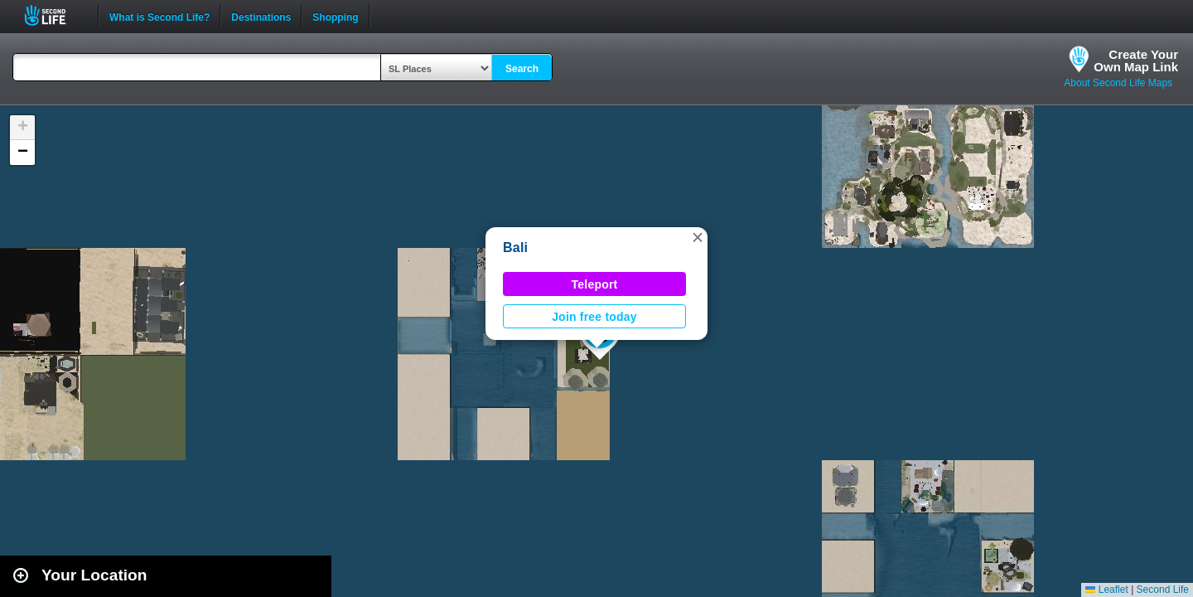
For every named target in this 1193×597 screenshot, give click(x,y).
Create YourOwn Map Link (1136, 60)
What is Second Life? (159, 16)
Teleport (595, 284)
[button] (698, 237)
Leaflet (1106, 589)
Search (522, 69)
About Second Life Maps (1118, 83)
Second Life (54, 15)
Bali (515, 247)
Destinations (261, 16)
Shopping (335, 16)
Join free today (594, 316)
